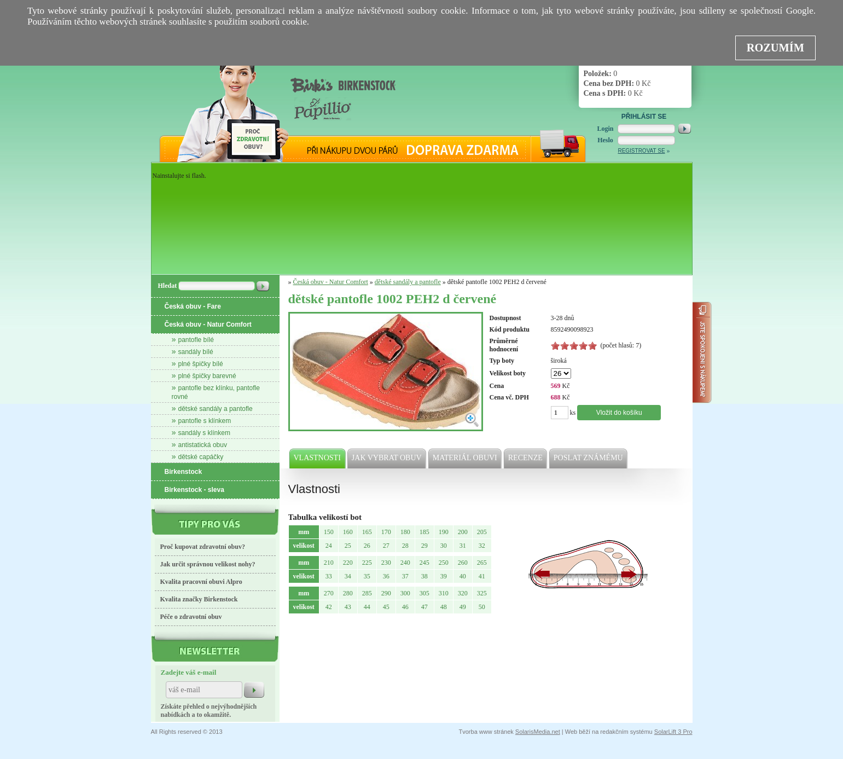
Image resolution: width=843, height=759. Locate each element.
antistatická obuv (202, 445)
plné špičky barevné (207, 376)
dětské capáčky (201, 457)
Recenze (526, 458)
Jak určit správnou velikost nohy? (207, 564)
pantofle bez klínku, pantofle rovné (216, 392)
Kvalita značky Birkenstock (199, 599)
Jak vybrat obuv (387, 458)
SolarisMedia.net (537, 731)
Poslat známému (589, 458)
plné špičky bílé (200, 364)
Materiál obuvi (465, 458)
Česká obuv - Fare (193, 306)
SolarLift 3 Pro (673, 731)
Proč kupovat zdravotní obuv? (202, 547)
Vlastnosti (318, 458)
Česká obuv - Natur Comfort (208, 324)
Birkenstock (183, 472)
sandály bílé (195, 352)
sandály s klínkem (204, 433)
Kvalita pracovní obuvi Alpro (201, 582)
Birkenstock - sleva (194, 490)
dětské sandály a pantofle (215, 409)
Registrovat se (641, 151)
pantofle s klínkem (204, 421)
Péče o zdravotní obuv (191, 617)
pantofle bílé (196, 340)
